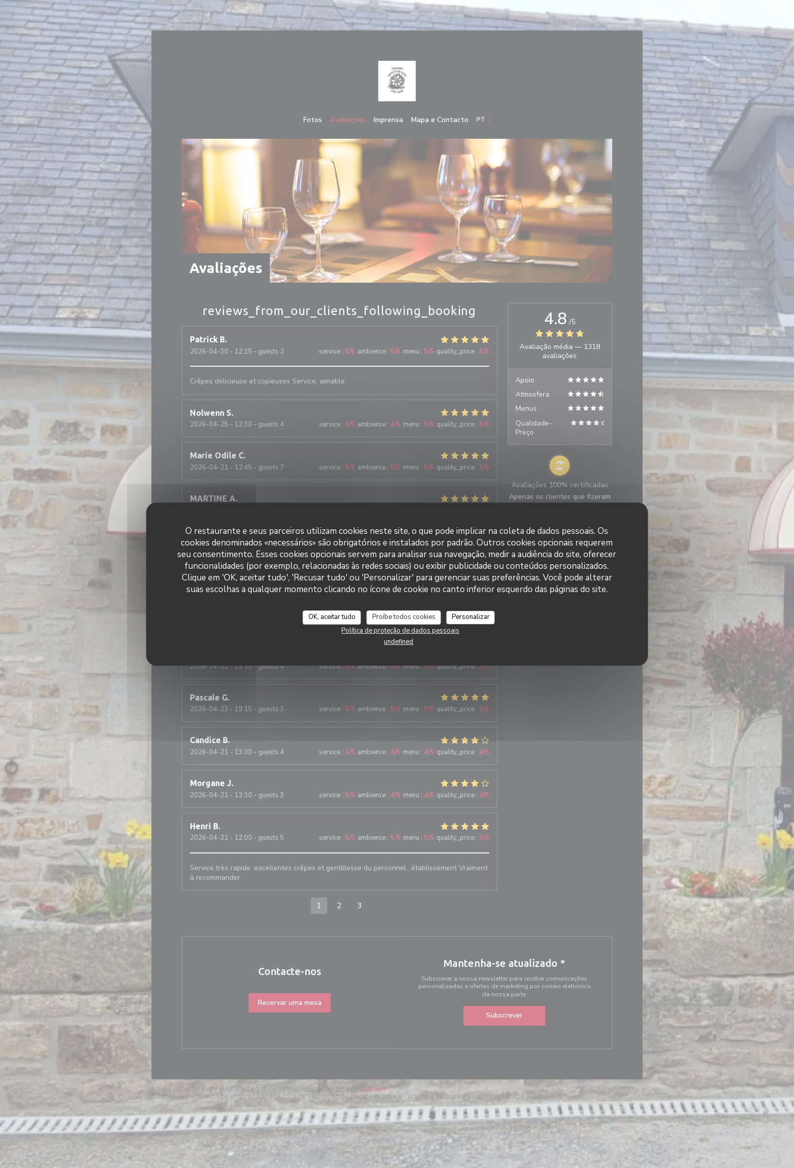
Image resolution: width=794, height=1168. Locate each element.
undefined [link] (398, 641)
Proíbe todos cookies (403, 616)
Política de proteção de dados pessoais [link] (400, 630)
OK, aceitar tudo (331, 616)
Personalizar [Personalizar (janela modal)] (471, 616)
